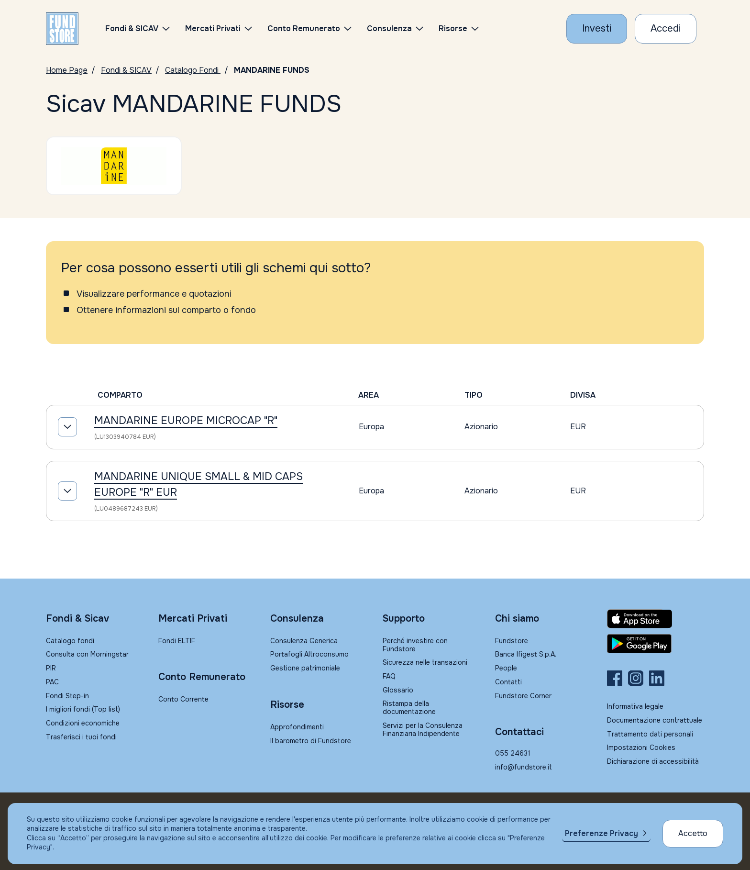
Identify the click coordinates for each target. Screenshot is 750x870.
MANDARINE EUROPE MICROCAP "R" (185, 420)
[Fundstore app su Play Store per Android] (655, 643)
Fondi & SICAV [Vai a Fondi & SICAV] (126, 70)
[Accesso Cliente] (665, 29)
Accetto (692, 833)
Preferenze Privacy (601, 833)
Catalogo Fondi (193, 70)
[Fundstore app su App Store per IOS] (655, 618)
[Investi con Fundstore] (596, 29)
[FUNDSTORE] (62, 28)
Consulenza (389, 28)
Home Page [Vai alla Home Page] (67, 70)
